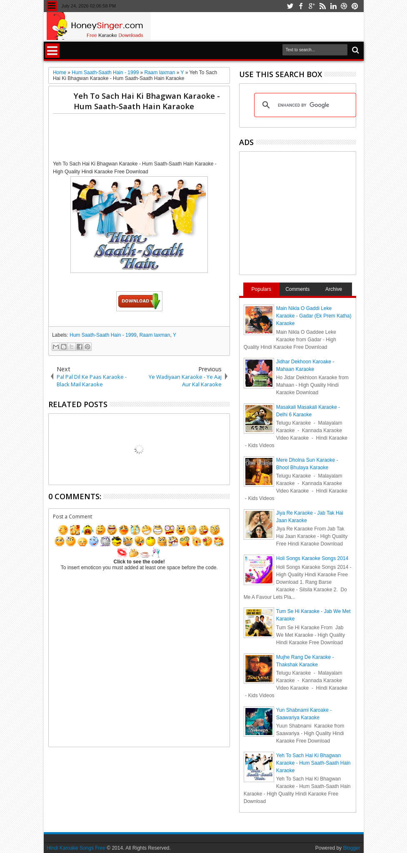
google (311, 6)
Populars (261, 289)
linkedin (333, 6)
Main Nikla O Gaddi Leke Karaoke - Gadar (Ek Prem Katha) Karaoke (314, 315)
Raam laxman (154, 335)
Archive (333, 289)
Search (354, 50)
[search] (304, 105)
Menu (52, 6)
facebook (300, 6)
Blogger (351, 848)
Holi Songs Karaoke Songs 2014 (312, 558)
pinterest (355, 6)
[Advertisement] (204, 139)
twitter (290, 6)
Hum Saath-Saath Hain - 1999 (103, 335)
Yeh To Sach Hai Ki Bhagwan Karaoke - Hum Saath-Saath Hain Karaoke (147, 100)
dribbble (344, 6)
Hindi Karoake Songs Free (76, 848)
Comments (297, 289)
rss (322, 6)
